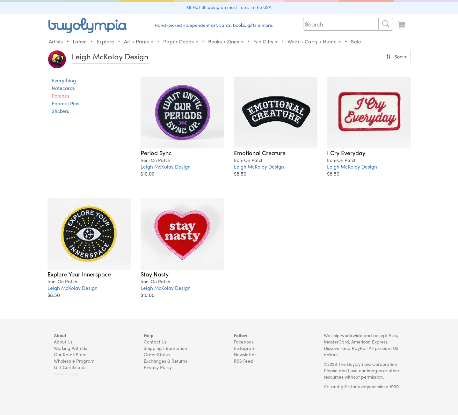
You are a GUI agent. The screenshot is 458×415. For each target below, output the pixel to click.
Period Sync (156, 152)
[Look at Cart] (402, 25)
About (60, 335)
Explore (105, 41)
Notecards (63, 88)
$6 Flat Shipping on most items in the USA (229, 7)
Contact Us (155, 341)
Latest (80, 41)
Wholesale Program (74, 361)
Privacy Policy (158, 367)
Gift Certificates (70, 367)
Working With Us (70, 348)
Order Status (157, 354)
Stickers (60, 111)
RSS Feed (243, 361)
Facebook (244, 341)
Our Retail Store (70, 354)
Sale (356, 41)
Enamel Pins (65, 103)
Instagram (244, 348)
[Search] (385, 24)
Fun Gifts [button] (265, 41)
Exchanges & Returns (165, 361)
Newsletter (245, 354)
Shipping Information (165, 348)
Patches (60, 95)
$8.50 (240, 173)
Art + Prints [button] (138, 41)
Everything (64, 80)
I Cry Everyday (346, 152)
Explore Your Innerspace (79, 274)
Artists (56, 41)
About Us (63, 341)
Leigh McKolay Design (166, 166)
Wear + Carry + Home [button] (314, 41)
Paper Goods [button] (180, 41)
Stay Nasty (155, 274)
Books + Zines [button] (226, 41)
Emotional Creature (260, 152)
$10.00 (148, 173)
